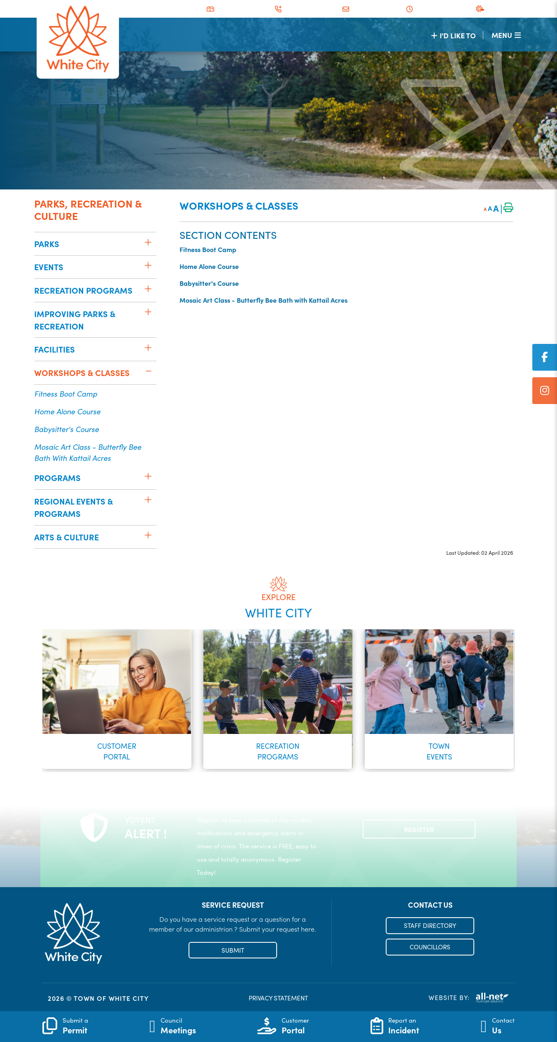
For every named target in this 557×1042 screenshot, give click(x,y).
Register (419, 829)
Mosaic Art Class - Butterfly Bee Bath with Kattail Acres (263, 299)
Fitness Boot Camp (207, 249)
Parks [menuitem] (46, 243)
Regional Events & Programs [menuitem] (73, 507)
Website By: (469, 997)
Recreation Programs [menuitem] (83, 290)
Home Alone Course (209, 266)
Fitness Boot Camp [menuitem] (65, 393)
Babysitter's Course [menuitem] (66, 429)
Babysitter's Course (209, 282)
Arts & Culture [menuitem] (66, 536)
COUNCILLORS (430, 947)
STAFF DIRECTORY (430, 925)
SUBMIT (232, 950)
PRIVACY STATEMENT (278, 998)
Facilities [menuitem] (54, 349)
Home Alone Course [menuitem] (67, 411)
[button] (148, 242)
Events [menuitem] (48, 266)
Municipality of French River (78, 39)
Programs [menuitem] (57, 477)
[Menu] (506, 34)
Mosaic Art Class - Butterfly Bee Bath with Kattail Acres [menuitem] (87, 452)
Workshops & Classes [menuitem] (82, 372)
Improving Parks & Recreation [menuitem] (74, 320)
